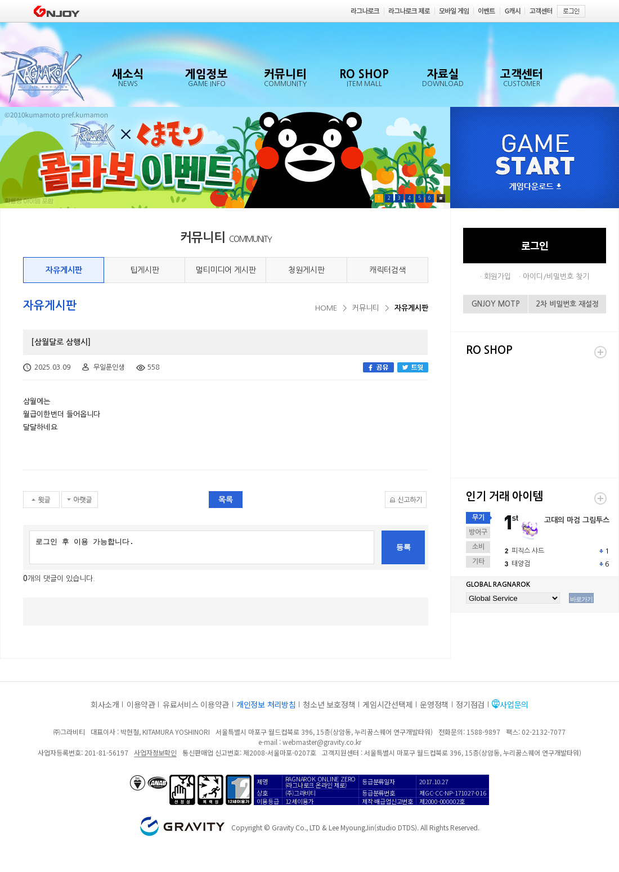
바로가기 (581, 599)
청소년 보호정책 (329, 704)
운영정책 (434, 704)
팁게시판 (144, 270)
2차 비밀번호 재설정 (567, 304)
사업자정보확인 (155, 752)
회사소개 (105, 704)
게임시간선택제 (387, 704)
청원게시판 (306, 270)
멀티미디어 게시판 (225, 270)
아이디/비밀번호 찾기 (556, 276)
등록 (403, 547)
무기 (478, 517)
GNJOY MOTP (496, 304)
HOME (326, 308)
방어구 (478, 532)
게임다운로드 (535, 187)
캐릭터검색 (387, 270)
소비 (478, 546)
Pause (441, 198)
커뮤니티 (365, 308)
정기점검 (470, 704)
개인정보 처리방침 (265, 704)
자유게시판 (64, 270)
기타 (478, 561)
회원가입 (497, 276)
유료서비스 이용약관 (196, 704)
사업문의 (514, 704)
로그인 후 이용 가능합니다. (201, 547)
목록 (225, 500)
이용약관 (141, 704)
